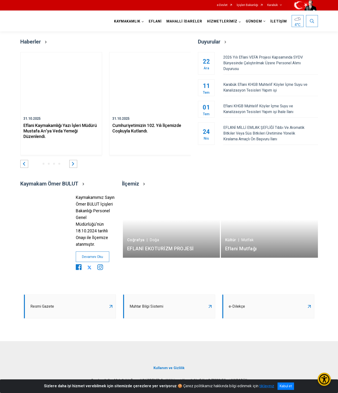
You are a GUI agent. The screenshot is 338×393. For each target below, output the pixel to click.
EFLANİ (155, 21)
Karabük (272, 5)
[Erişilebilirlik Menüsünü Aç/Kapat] (324, 379)
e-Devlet (222, 5)
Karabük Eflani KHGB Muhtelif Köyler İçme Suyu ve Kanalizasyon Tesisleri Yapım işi (270, 87)
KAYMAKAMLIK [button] (127, 21)
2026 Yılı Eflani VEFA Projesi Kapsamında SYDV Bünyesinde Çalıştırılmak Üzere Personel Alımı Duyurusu (270, 63)
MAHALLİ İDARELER (184, 21)
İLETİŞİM (278, 21)
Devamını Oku (92, 257)
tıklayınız (266, 386)
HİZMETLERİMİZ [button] (222, 21)
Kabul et (286, 386)
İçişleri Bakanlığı (247, 5)
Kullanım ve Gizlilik (169, 368)
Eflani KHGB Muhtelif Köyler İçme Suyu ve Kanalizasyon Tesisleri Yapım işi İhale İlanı (270, 109)
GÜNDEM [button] (254, 21)
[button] (24, 164)
